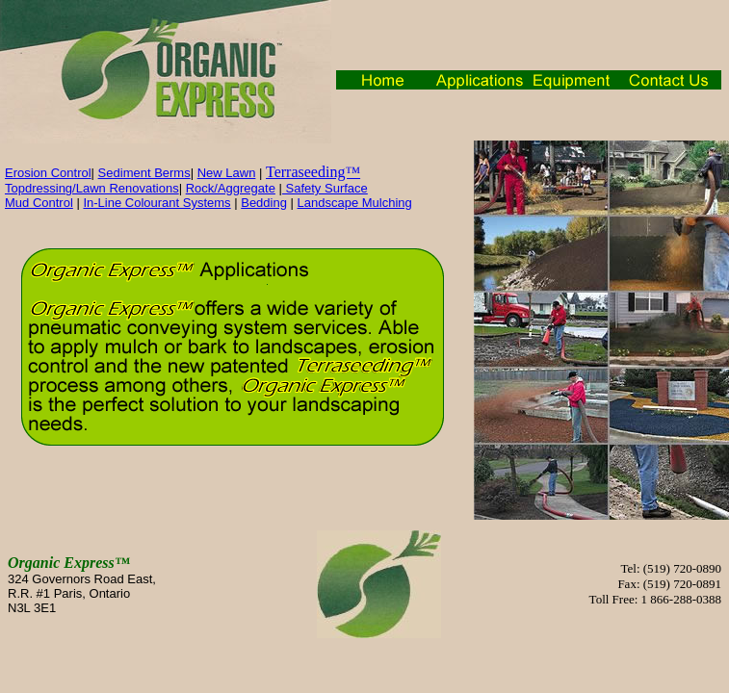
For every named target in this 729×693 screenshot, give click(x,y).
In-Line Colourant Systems (156, 202)
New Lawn (226, 173)
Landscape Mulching (355, 202)
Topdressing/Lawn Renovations (92, 188)
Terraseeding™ (313, 172)
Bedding (264, 202)
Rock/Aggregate (230, 188)
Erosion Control (48, 173)
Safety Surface (325, 188)
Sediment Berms (144, 173)
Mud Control (39, 202)
